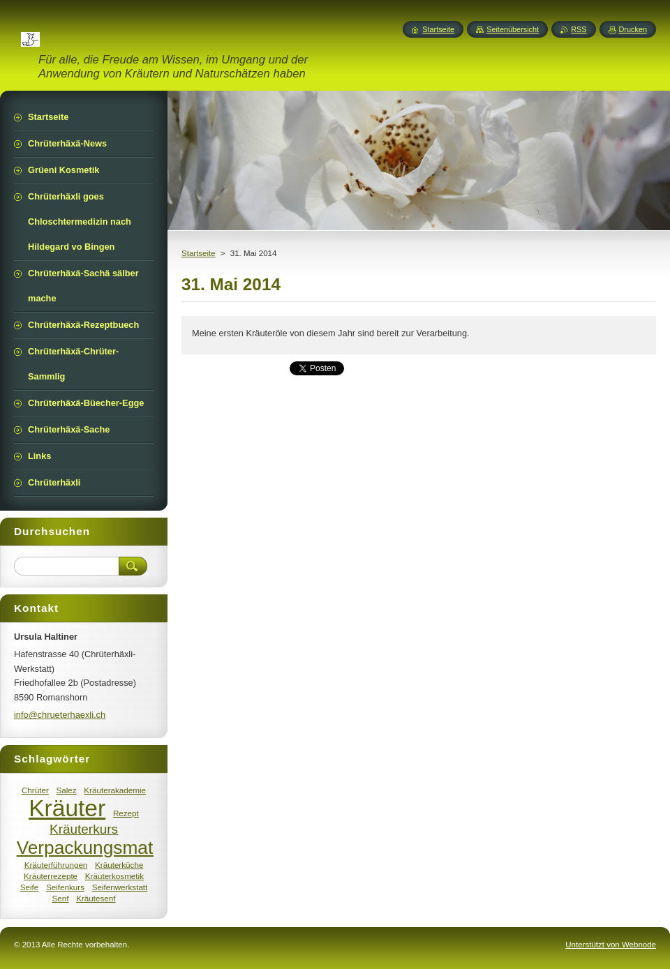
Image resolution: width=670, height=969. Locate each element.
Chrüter (35, 790)
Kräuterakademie (115, 790)
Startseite (198, 253)
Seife (29, 887)
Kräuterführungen (56, 864)
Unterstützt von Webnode (610, 944)
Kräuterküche (119, 864)
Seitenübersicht (512, 29)
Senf (60, 898)
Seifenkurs (65, 887)
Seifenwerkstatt (120, 887)
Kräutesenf (95, 898)
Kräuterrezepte (50, 875)
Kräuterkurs (84, 829)
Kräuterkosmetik (114, 875)
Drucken (633, 29)
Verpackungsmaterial (102, 847)
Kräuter (67, 808)
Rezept (126, 813)
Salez (66, 790)
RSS (578, 29)
